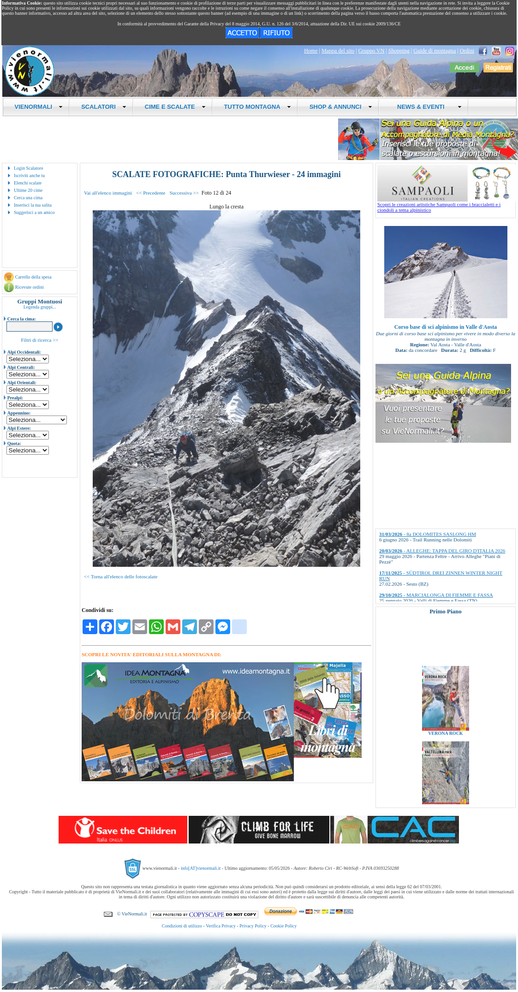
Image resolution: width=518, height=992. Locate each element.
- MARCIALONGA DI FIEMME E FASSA (436, 595)
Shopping (399, 51)
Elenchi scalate (28, 182)
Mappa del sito (338, 51)
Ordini (467, 51)
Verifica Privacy (221, 925)
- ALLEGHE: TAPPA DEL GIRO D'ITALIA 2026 (442, 550)
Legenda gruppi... (40, 306)
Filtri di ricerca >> (39, 340)
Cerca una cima (28, 197)
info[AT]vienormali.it (200, 868)
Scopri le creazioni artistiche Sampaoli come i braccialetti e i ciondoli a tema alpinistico (446, 205)
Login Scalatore (28, 168)
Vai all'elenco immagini (108, 193)
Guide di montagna (434, 51)
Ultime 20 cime (28, 190)
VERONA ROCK (445, 738)
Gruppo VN (371, 51)
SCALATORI (103, 106)
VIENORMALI (39, 106)
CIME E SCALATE (175, 106)
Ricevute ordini (29, 287)
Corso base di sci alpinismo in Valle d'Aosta (445, 327)
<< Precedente (150, 193)
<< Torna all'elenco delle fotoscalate (120, 576)
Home (310, 51)
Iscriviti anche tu (29, 175)
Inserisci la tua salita (33, 205)
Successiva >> (183, 193)
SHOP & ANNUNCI (341, 106)
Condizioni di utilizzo (182, 925)
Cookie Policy (283, 925)
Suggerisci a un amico (34, 212)
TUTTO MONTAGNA (257, 106)
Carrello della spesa (33, 276)
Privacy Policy (253, 925)
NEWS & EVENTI (426, 106)
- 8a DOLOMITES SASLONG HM (427, 534)
